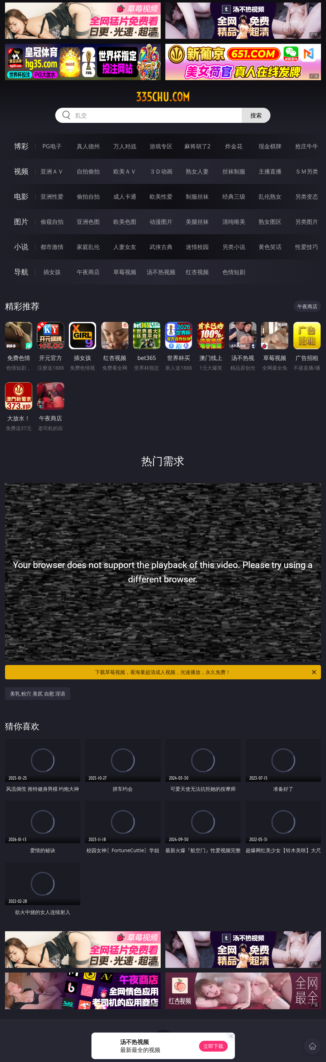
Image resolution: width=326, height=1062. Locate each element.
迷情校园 (197, 247)
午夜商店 (88, 272)
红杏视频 (197, 272)
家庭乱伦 (88, 247)
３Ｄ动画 (161, 171)
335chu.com (163, 97)
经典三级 (233, 196)
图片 (21, 221)
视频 (21, 171)
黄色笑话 (270, 247)
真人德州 (88, 146)
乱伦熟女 (270, 196)
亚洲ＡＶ (52, 171)
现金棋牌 (270, 146)
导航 (21, 272)
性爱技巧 (306, 247)
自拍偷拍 (88, 171)
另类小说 (233, 247)
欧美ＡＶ (124, 171)
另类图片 (306, 222)
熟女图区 (270, 222)
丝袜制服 (233, 171)
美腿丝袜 (197, 222)
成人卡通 (124, 196)
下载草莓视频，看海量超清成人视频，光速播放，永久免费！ (206, 672)
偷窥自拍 (52, 222)
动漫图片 (161, 222)
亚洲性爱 (52, 196)
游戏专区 (161, 146)
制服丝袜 (197, 196)
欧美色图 (124, 222)
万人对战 (124, 146)
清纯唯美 (233, 222)
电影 (21, 196)
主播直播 (270, 171)
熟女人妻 (197, 171)
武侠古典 (161, 247)
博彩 (21, 146)
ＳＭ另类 (306, 171)
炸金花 (233, 146)
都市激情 (52, 247)
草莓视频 (124, 272)
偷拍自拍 (88, 196)
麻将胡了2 (197, 146)
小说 (21, 246)
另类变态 (306, 196)
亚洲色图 (88, 222)
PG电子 (51, 146)
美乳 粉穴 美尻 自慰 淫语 (38, 693)
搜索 (256, 115)
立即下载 (213, 1046)
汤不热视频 (161, 272)
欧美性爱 (161, 196)
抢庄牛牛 (306, 146)
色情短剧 (233, 272)
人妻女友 (124, 247)
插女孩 (52, 272)
